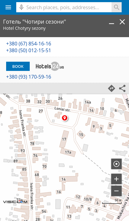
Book (18, 66)
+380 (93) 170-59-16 (28, 76)
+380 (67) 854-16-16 (28, 43)
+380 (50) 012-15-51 (28, 50)
